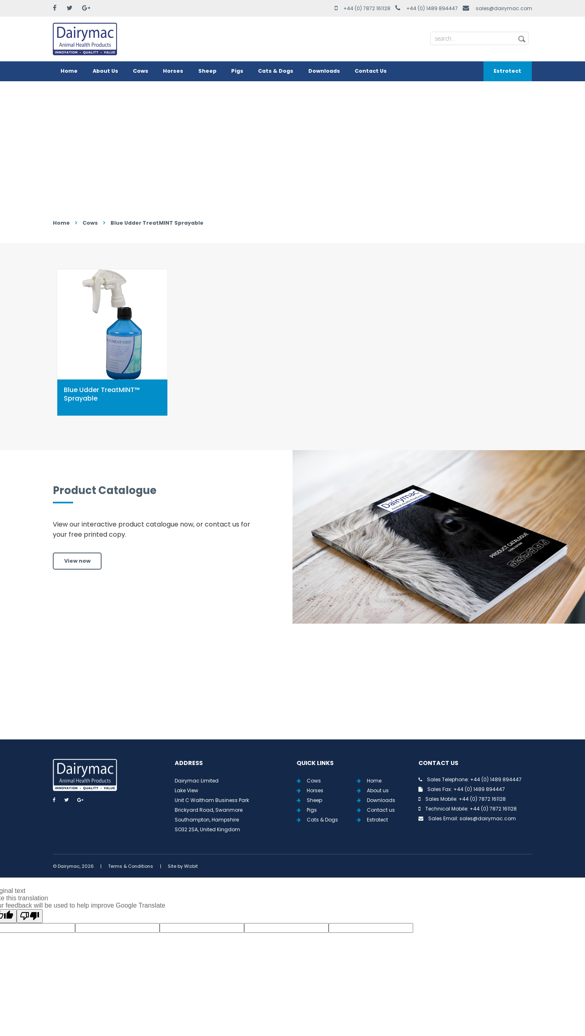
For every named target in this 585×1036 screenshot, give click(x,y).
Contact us (381, 809)
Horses (173, 70)
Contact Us (371, 70)
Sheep (207, 70)
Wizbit (191, 866)
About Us (105, 70)
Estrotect (507, 70)
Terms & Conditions (130, 866)
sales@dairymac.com (504, 8)
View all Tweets (293, 690)
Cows (140, 70)
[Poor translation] (30, 916)
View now (77, 560)
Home (69, 70)
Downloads (324, 70)
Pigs (237, 70)
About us (378, 790)
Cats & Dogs (275, 70)
